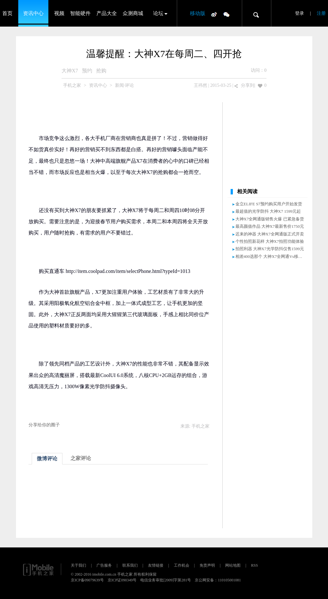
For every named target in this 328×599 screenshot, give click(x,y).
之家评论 (80, 458)
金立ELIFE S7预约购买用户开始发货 (268, 203)
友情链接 (155, 565)
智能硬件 (80, 13)
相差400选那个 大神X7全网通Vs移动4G (271, 256)
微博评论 (47, 458)
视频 (59, 13)
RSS (254, 565)
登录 (299, 13)
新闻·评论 (124, 85)
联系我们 (130, 565)
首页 (7, 13)
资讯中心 (33, 13)
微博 (214, 14)
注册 (321, 13)
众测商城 (133, 13)
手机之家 (72, 85)
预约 (87, 70)
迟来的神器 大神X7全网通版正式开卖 (269, 234)
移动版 (197, 13)
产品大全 (106, 13)
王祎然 (200, 85)
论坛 (158, 13)
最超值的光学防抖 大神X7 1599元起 (268, 211)
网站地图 (233, 565)
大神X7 (70, 70)
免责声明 (207, 565)
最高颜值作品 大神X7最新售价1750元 (269, 226)
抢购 (101, 70)
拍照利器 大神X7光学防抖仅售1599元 (269, 248)
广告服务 (104, 565)
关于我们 (78, 565)
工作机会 (181, 565)
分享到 (247, 85)
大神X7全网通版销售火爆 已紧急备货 (269, 219)
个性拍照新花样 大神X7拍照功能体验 (269, 241)
